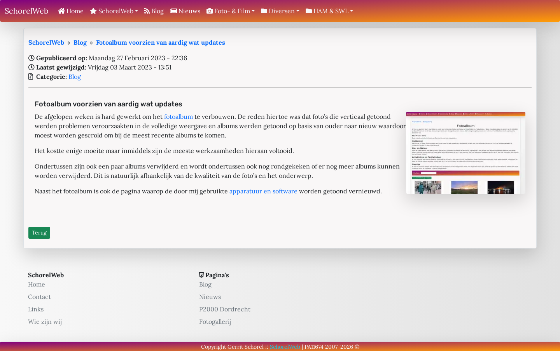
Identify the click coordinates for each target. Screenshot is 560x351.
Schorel (254, 346)
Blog (154, 11)
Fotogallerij (215, 321)
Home (71, 11)
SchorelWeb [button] (111, 11)
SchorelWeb (27, 11)
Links (36, 309)
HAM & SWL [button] (327, 11)
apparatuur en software (263, 191)
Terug (39, 232)
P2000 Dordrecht (224, 309)
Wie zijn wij (45, 321)
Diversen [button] (278, 11)
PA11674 (314, 346)
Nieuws (185, 11)
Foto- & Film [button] (228, 11)
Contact (39, 297)
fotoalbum (178, 116)
